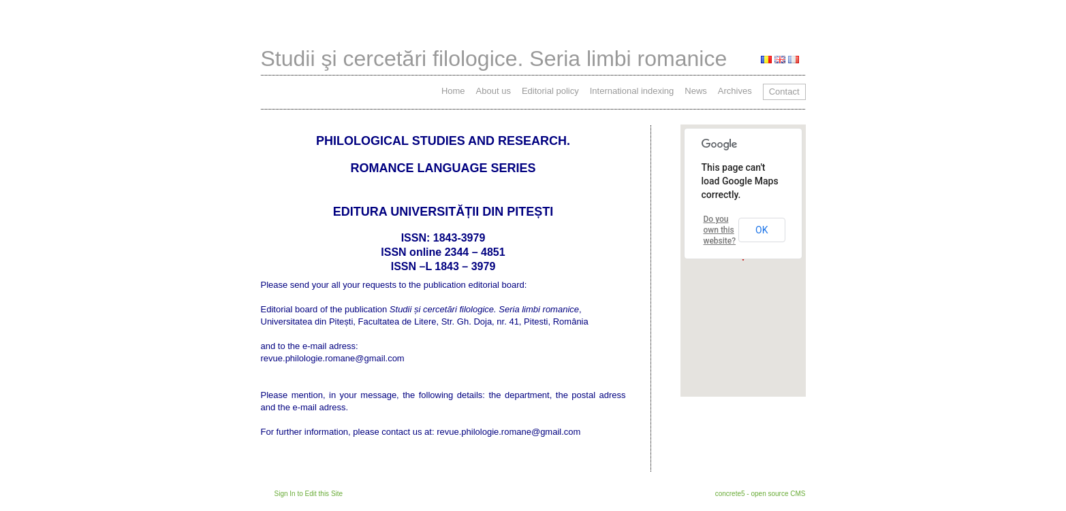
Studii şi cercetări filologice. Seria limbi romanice (494, 58)
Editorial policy (550, 91)
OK (761, 230)
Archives (735, 91)
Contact (784, 91)
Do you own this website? (720, 230)
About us (493, 91)
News (696, 91)
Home (453, 91)
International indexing (632, 91)
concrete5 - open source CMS (760, 493)
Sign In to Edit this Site (309, 493)
